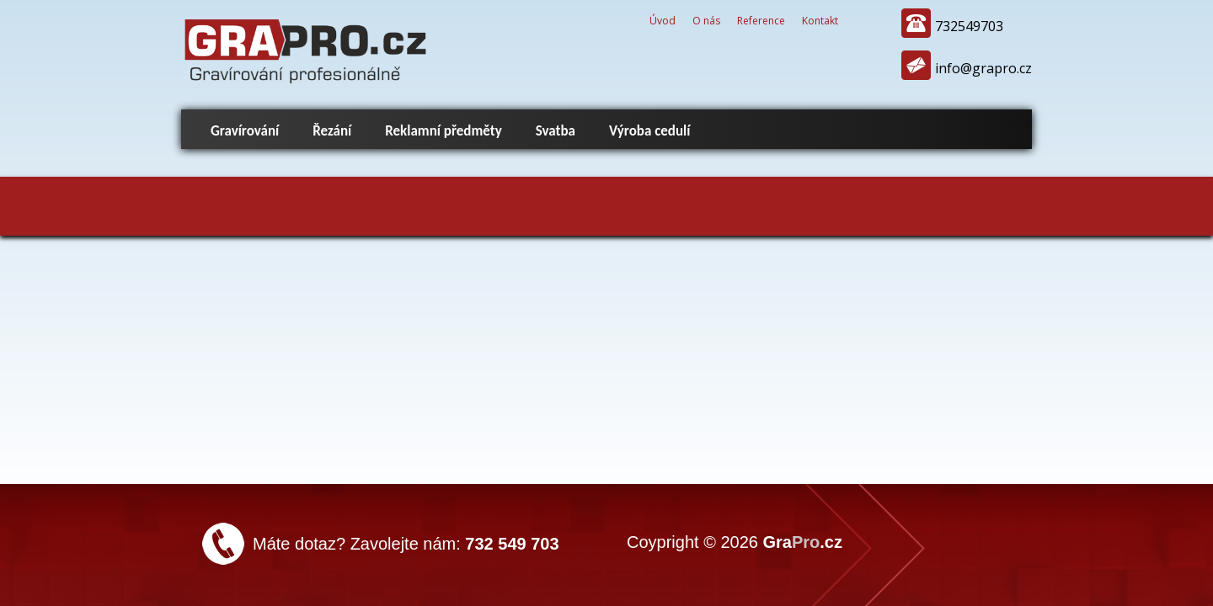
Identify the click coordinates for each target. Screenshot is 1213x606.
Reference (761, 20)
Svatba (555, 131)
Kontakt (820, 20)
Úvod (662, 20)
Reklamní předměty (443, 131)
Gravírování (245, 131)
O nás (706, 20)
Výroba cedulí (649, 131)
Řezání (332, 131)
